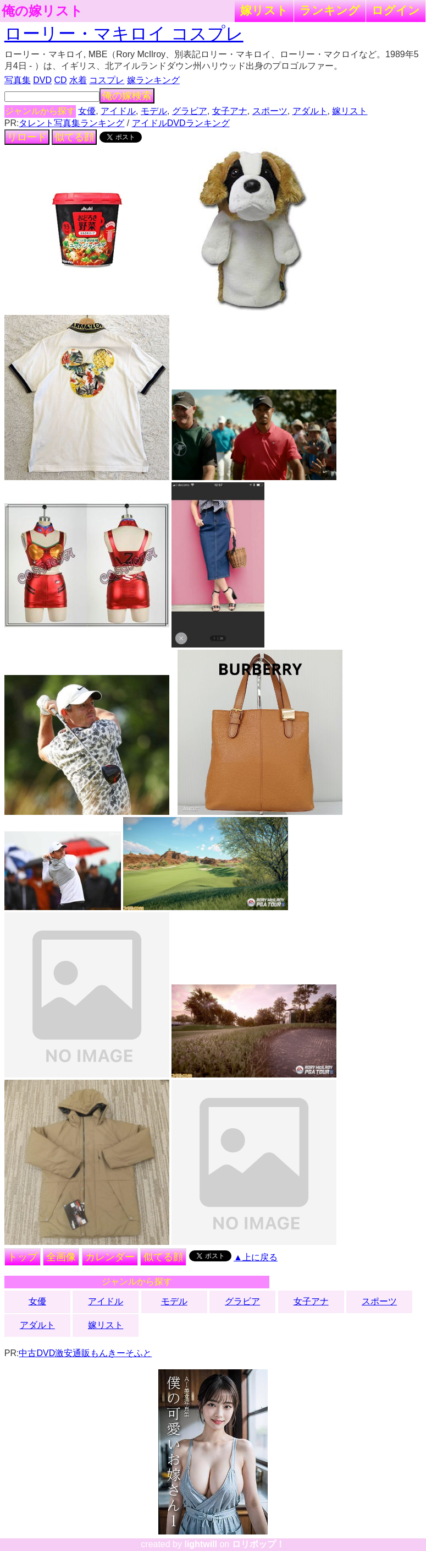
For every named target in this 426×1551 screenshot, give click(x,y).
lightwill (200, 1544)
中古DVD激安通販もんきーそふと (85, 1353)
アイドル (118, 111)
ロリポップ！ (258, 1544)
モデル (154, 111)
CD (60, 80)
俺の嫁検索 (127, 95)
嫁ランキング (153, 80)
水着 (78, 80)
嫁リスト (264, 10)
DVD (42, 80)
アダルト (310, 111)
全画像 (61, 1256)
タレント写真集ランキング (71, 123)
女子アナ (229, 111)
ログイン (396, 10)
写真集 (17, 80)
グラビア (189, 111)
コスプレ (106, 80)
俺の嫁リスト (42, 11)
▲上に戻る (256, 1257)
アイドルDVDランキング (181, 123)
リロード (27, 137)
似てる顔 (74, 137)
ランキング (330, 10)
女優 (87, 111)
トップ (22, 1256)
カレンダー (110, 1256)
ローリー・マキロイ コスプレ (124, 33)
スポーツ (269, 111)
